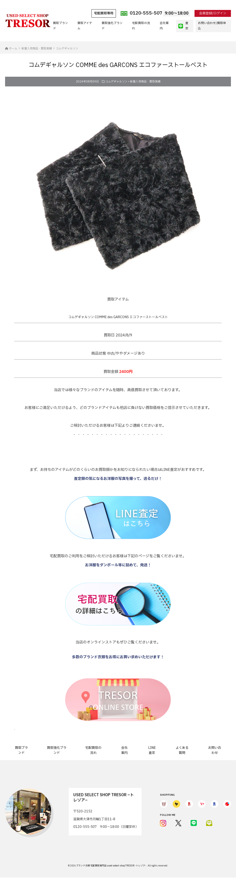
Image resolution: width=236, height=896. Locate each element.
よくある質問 (182, 750)
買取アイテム (84, 25)
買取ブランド (60, 25)
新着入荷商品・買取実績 (145, 81)
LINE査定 (152, 750)
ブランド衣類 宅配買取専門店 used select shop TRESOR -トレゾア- (111, 865)
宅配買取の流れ (141, 25)
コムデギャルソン (116, 81)
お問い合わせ (214, 750)
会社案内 (164, 25)
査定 (183, 25)
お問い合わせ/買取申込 (212, 25)
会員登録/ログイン (212, 13)
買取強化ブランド (112, 25)
